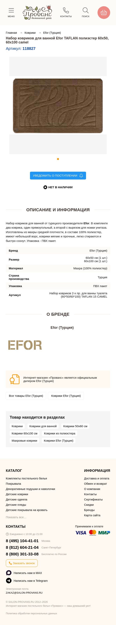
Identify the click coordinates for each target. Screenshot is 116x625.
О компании (92, 489)
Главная (12, 32)
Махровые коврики (24, 440)
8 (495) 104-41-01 (22, 540)
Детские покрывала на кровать (26, 510)
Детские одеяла (16, 499)
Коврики (30, 32)
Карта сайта (92, 515)
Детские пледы (16, 504)
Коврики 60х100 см (24, 433)
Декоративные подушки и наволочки (30, 489)
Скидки (89, 504)
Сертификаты (93, 499)
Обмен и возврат (95, 483)
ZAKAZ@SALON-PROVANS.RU (24, 592)
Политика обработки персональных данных (31, 613)
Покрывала (13, 483)
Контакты (90, 494)
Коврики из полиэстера (59, 433)
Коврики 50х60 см (75, 426)
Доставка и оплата (96, 478)
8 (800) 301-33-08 (22, 554)
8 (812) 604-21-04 (22, 547)
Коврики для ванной (43, 426)
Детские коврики (17, 494)
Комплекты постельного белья (26, 478)
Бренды (89, 510)
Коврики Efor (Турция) (66, 395)
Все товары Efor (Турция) (26, 395)
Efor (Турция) (52, 32)
